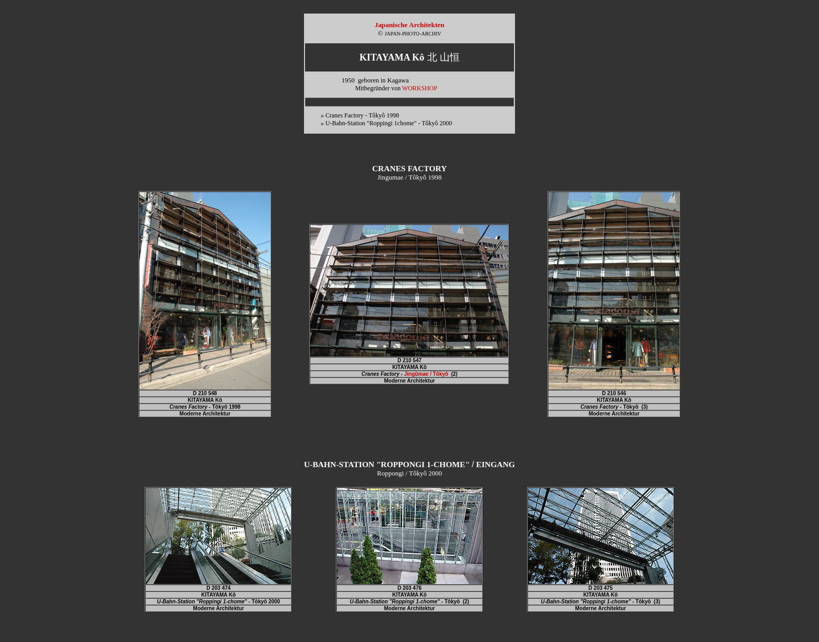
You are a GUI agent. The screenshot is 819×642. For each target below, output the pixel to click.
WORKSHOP (419, 88)
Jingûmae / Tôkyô (426, 374)
